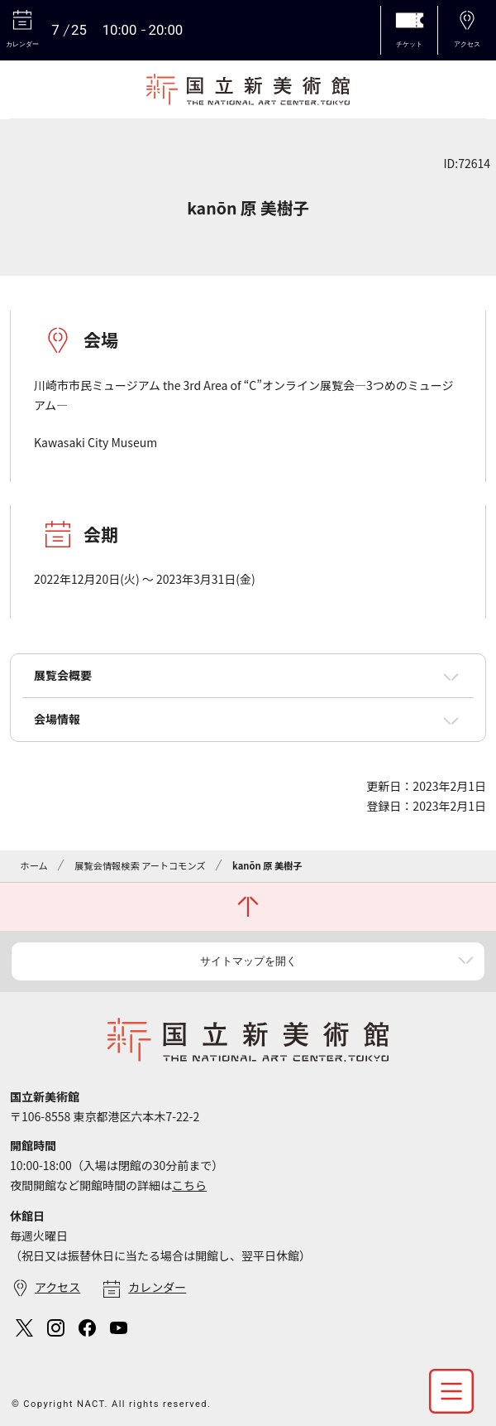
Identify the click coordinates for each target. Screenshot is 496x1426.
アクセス (57, 1287)
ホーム (34, 865)
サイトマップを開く (248, 961)
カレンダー (157, 1287)
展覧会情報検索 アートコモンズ (139, 865)
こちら (189, 1185)
